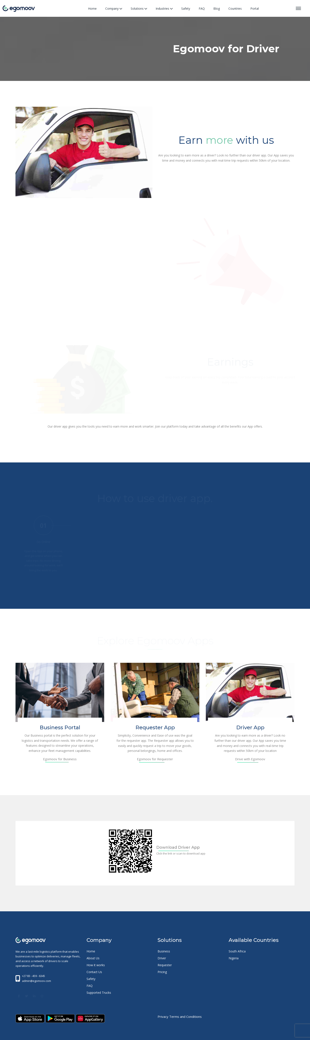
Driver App (250, 727)
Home (92, 8)
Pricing (162, 972)
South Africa (237, 951)
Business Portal (60, 727)
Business (164, 951)
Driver (162, 958)
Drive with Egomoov (250, 759)
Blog (216, 8)
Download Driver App (178, 847)
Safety (185, 8)
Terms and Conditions (185, 1016)
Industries (164, 8)
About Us (93, 958)
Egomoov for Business (60, 759)
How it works (96, 965)
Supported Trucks (99, 993)
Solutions (139, 8)
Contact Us (94, 972)
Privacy (163, 1016)
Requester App (155, 727)
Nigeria (234, 958)
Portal (254, 8)
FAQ (202, 8)
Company (113, 8)
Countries (235, 8)
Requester (165, 965)
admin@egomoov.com (36, 981)
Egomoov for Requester (155, 759)
